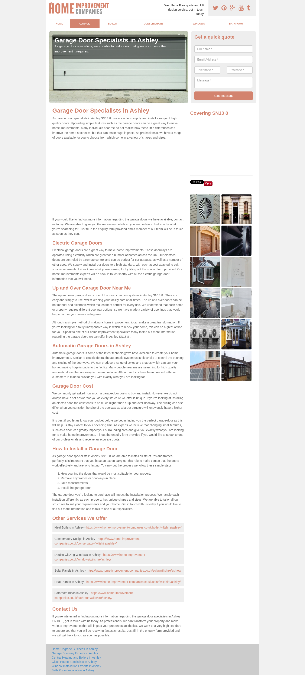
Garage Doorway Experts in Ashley (75, 653)
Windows (199, 23)
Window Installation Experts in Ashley (76, 666)
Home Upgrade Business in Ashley (75, 649)
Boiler (112, 23)
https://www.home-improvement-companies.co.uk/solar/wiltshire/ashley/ (134, 570)
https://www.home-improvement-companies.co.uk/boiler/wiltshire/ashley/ (134, 527)
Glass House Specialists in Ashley (74, 661)
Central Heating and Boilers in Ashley (76, 657)
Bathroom (236, 23)
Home (59, 23)
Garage (84, 23)
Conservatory (153, 23)
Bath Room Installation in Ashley (73, 670)
